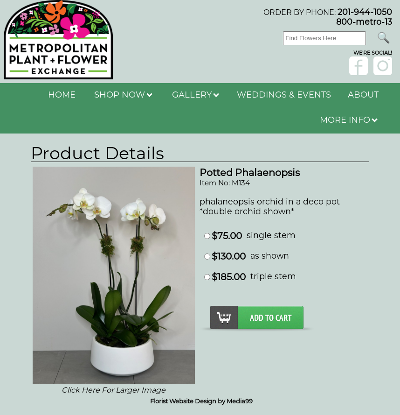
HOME (62, 95)
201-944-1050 (365, 12)
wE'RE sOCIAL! (372, 52)
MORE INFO (349, 120)
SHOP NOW (123, 95)
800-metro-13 (364, 22)
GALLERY (195, 95)
